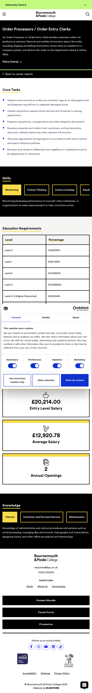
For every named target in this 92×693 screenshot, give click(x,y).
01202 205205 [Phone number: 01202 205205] (46, 572)
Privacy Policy (62, 673)
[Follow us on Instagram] (39, 647)
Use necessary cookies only (17, 380)
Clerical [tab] (9, 517)
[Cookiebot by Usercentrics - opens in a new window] (75, 308)
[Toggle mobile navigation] (4, 14)
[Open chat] (84, 685)
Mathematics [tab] (77, 517)
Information (58, 586)
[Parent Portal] (46, 612)
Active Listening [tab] (64, 190)
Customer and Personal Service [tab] (41, 517)
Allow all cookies (74, 380)
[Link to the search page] (88, 14)
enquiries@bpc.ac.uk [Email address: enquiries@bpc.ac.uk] (46, 567)
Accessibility (29, 673)
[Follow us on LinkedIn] (53, 647)
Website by (46, 688)
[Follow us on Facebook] (31, 647)
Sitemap (45, 673)
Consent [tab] (16, 317)
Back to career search (17, 74)
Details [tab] (46, 317)
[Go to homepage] (46, 14)
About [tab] (75, 317)
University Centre (46, 5)
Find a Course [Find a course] (12, 61)
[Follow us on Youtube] (46, 647)
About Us (42, 586)
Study (30, 586)
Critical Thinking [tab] (36, 190)
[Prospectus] (46, 624)
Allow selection (46, 380)
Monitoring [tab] (11, 190)
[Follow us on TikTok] (61, 647)
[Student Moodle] (46, 600)
